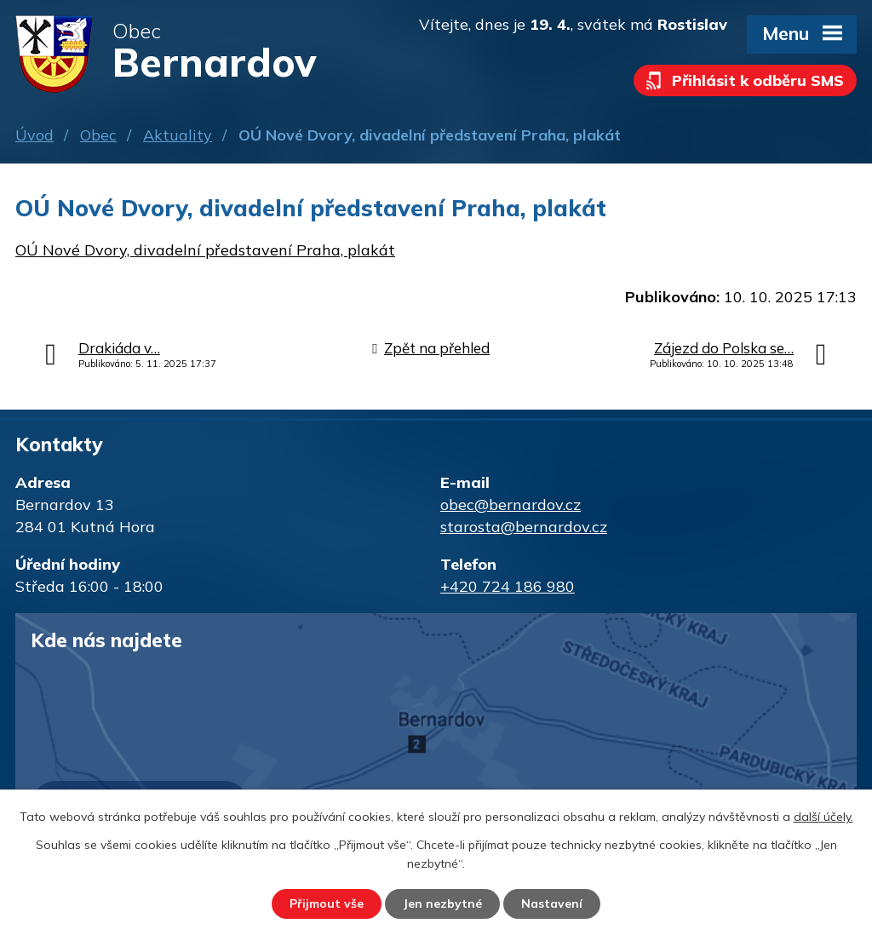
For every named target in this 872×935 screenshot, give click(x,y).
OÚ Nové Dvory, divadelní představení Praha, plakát (205, 250)
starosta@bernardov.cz (523, 526)
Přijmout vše (327, 903)
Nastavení (551, 903)
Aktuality (177, 135)
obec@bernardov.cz (510, 504)
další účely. (823, 816)
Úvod (34, 135)
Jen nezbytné (442, 903)
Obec (98, 135)
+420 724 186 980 (507, 586)
